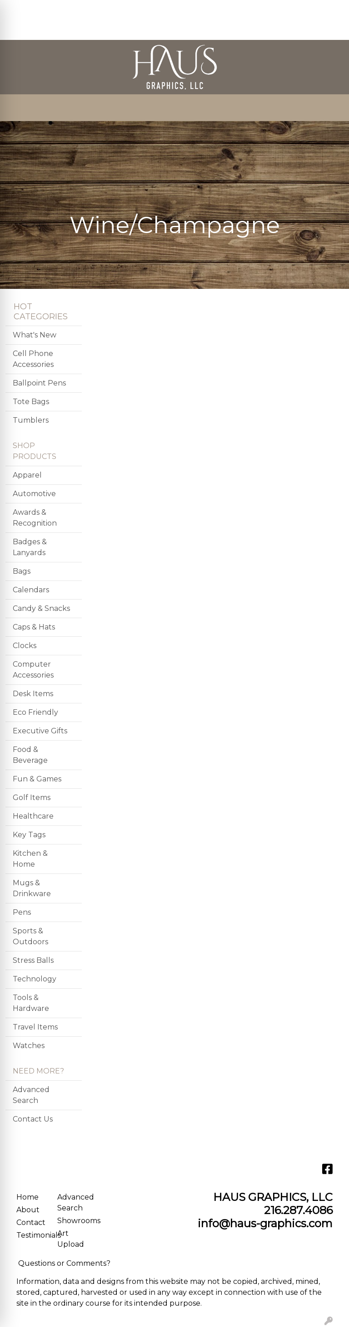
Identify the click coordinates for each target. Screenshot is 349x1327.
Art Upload (70, 1239)
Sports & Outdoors (30, 936)
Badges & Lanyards (30, 547)
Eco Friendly (35, 712)
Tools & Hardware (31, 1003)
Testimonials (31, 1235)
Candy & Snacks (41, 608)
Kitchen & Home (30, 858)
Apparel (27, 475)
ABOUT (53, 9)
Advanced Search (31, 1095)
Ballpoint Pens (39, 383)
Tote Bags (31, 401)
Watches (29, 1045)
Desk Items (33, 693)
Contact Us (33, 1119)
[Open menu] (331, 108)
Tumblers (31, 420)
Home (27, 1197)
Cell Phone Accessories (33, 359)
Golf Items (31, 797)
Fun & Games (37, 779)
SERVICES (91, 9)
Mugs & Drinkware (32, 888)
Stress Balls (33, 960)
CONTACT (27, 29)
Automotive (34, 493)
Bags (21, 571)
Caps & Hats (34, 627)
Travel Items (35, 1027)
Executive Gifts (40, 731)
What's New (34, 335)
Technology (34, 979)
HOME (21, 9)
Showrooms (72, 1220)
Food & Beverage (30, 755)
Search (222, 9)
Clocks (24, 645)
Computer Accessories (33, 669)
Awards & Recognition (35, 517)
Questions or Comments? (64, 1263)
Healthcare (33, 816)
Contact (30, 1222)
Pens (22, 912)
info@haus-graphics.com (265, 1223)
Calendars (31, 589)
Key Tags (29, 834)
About (28, 1209)
